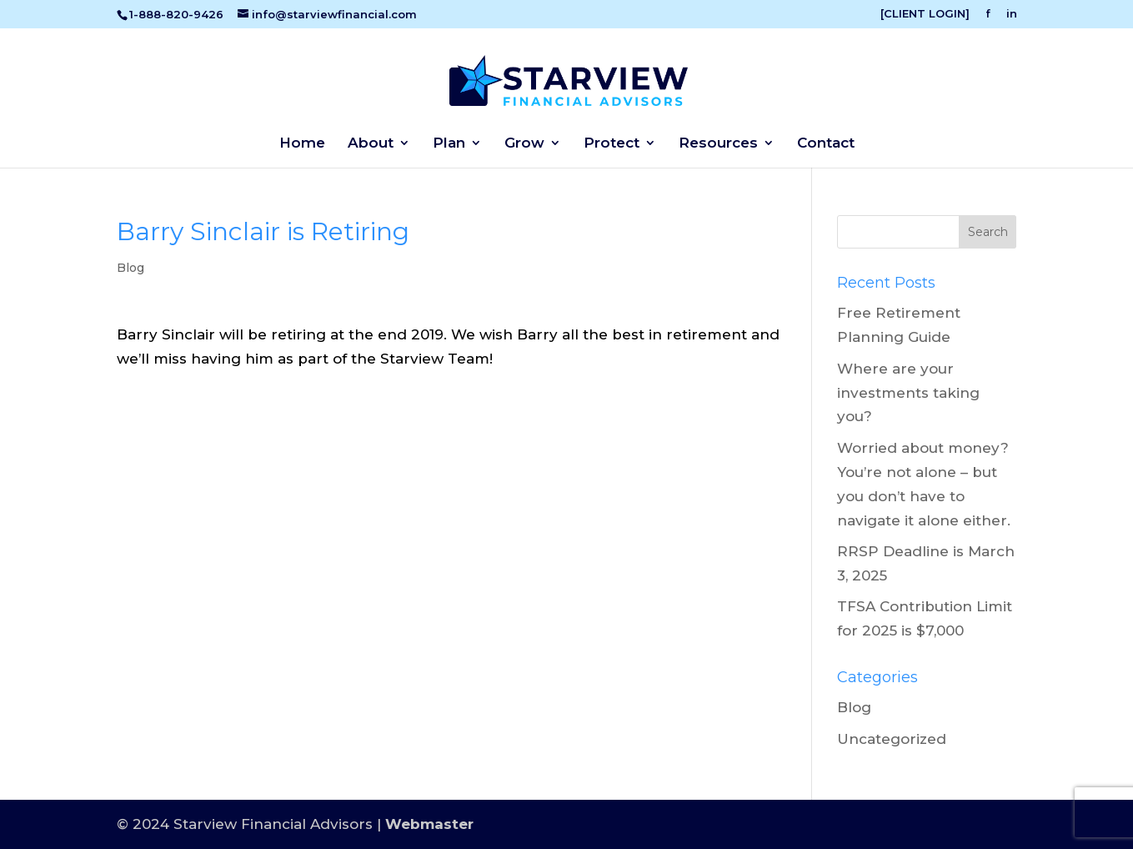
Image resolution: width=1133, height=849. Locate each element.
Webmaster (429, 824)
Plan (449, 144)
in (1011, 14)
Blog (130, 267)
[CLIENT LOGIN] (925, 14)
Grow (524, 144)
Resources (718, 144)
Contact (826, 144)
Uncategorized (891, 739)
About (371, 144)
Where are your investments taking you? (908, 392)
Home (302, 144)
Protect (611, 144)
